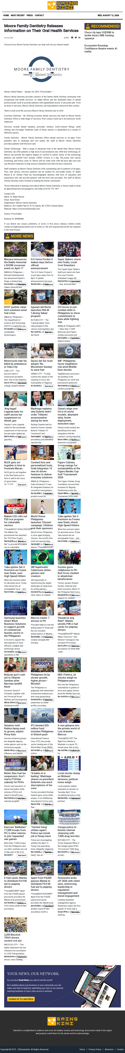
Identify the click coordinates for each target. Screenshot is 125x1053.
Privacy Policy (95, 1049)
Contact (120, 1049)
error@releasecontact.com (22, 227)
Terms (82, 1049)
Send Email (15, 200)
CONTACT (39, 15)
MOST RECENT (18, 15)
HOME (6, 15)
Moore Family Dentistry (14, 97)
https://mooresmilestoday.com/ (26, 209)
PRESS (30, 15)
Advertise (109, 1049)
